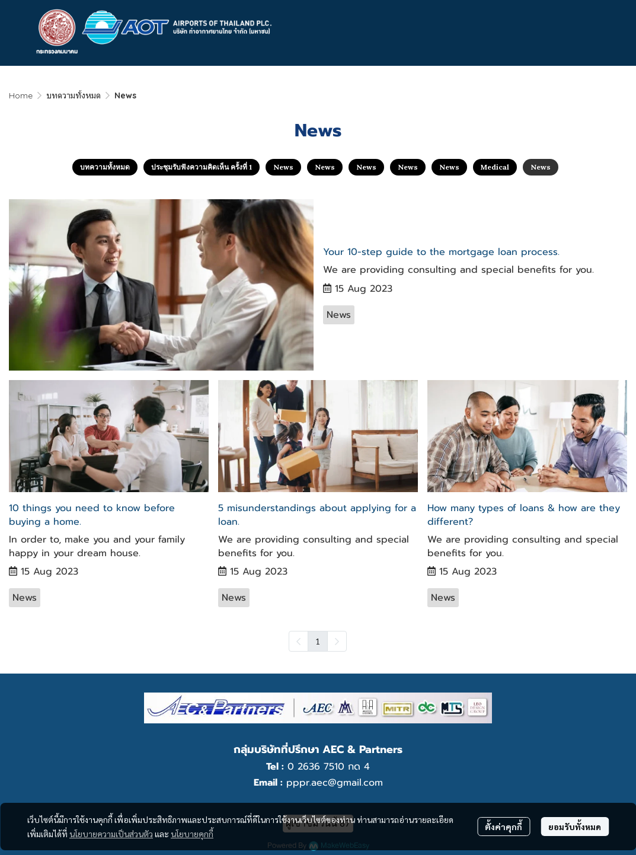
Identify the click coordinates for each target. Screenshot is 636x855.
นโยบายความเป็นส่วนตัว (111, 833)
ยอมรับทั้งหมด (574, 826)
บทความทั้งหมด (73, 95)
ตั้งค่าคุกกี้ (503, 826)
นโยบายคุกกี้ (192, 833)
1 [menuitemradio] (317, 641)
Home (21, 95)
